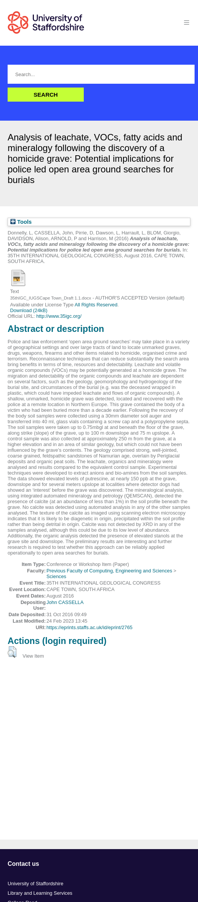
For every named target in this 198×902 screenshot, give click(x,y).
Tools (21, 222)
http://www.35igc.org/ (58, 316)
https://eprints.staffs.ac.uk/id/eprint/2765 (89, 627)
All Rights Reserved (96, 305)
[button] (12, 652)
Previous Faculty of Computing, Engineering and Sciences (109, 571)
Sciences (56, 576)
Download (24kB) (28, 310)
